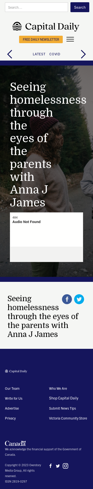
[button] (70, 39)
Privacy (10, 418)
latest (39, 54)
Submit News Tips (62, 408)
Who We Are (58, 388)
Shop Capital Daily (63, 397)
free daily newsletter (41, 39)
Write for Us (13, 398)
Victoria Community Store (68, 418)
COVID (54, 54)
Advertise (12, 408)
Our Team (12, 388)
